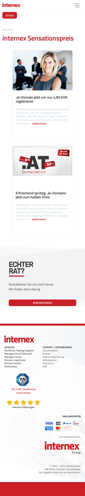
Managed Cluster (13, 357)
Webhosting (10, 366)
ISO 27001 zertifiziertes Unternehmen (23, 391)
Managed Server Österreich (18, 354)
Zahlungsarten (50, 360)
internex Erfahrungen (23, 407)
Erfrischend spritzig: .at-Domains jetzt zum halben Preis (41, 195)
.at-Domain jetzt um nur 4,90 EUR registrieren (41, 99)
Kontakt (46, 354)
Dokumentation (50, 350)
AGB (45, 366)
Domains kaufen (12, 363)
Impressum (48, 363)
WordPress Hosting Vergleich (19, 350)
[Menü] (77, 5)
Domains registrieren (15, 360)
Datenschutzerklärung (53, 357)
